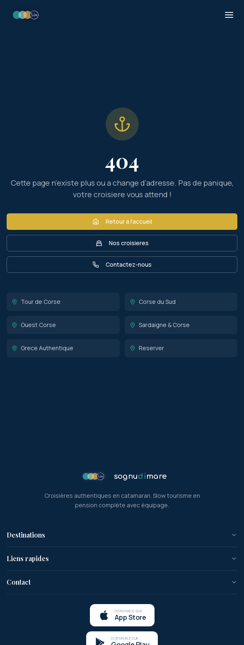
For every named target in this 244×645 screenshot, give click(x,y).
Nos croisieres (122, 243)
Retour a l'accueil (122, 221)
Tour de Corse (36, 302)
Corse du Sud (153, 302)
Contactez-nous (122, 264)
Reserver (147, 348)
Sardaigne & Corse (160, 325)
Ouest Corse (34, 325)
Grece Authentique (42, 348)
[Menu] (229, 15)
